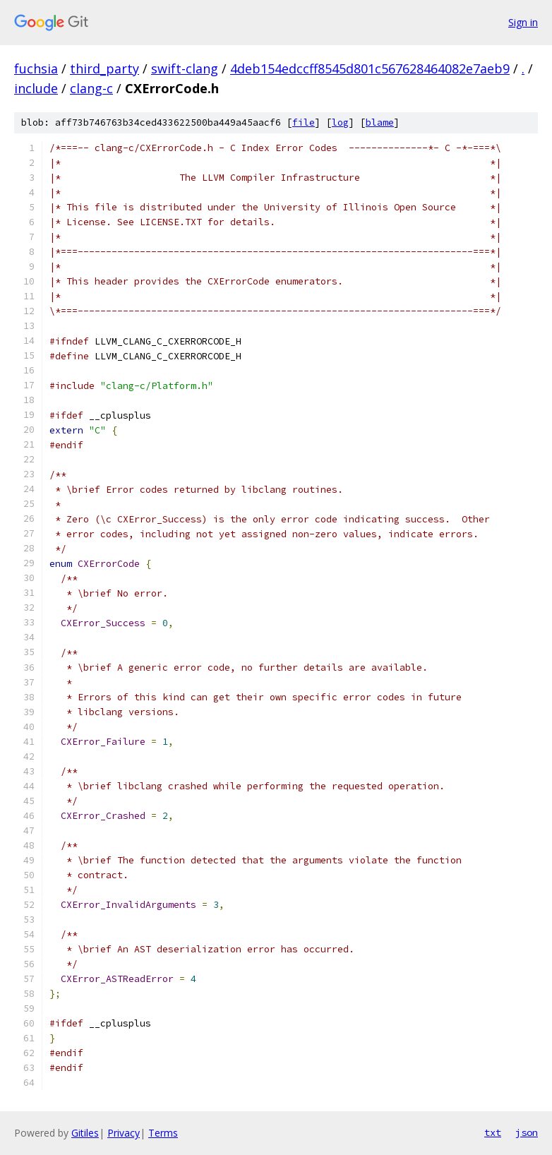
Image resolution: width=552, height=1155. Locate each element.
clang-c (91, 88)
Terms (163, 1132)
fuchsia (36, 68)
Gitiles (85, 1132)
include (36, 88)
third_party (104, 68)
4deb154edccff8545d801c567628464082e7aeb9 (370, 68)
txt (492, 1132)
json (526, 1132)
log (340, 122)
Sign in (523, 22)
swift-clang (184, 68)
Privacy (123, 1132)
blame (380, 122)
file (303, 122)
